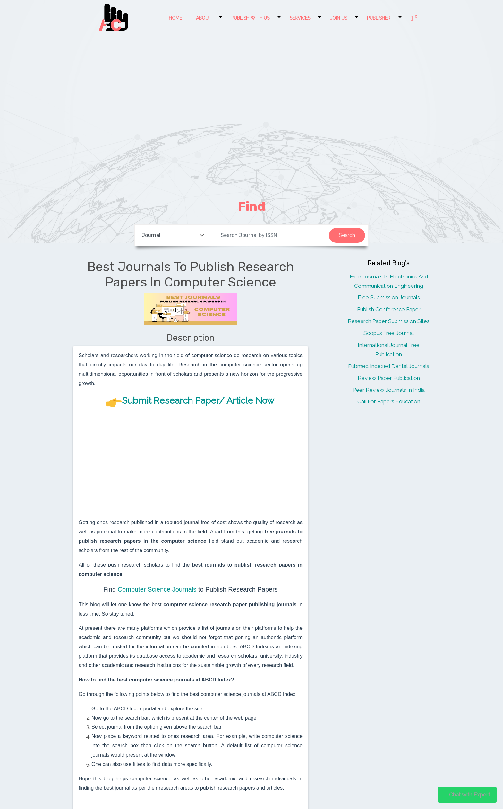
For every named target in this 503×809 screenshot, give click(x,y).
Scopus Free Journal (388, 333)
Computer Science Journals (157, 589)
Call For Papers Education (388, 401)
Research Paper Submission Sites (389, 321)
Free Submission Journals (389, 297)
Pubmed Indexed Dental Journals (388, 366)
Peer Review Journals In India (389, 390)
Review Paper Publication (389, 378)
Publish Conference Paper (389, 309)
